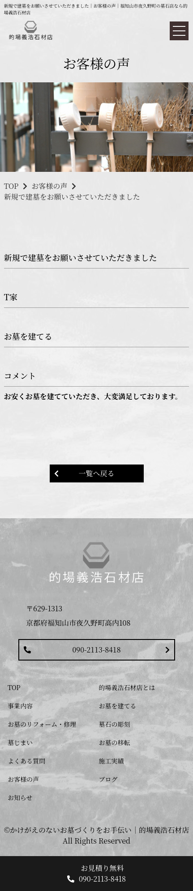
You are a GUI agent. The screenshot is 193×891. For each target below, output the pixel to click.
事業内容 (20, 705)
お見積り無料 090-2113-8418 (102, 873)
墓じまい (20, 742)
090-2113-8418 (97, 649)
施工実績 (111, 760)
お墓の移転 (114, 742)
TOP (11, 186)
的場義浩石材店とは (127, 687)
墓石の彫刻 (114, 724)
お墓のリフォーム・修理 (42, 724)
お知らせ (20, 797)
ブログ (108, 779)
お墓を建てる (118, 705)
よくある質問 (26, 760)
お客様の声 (49, 186)
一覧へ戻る (96, 473)
